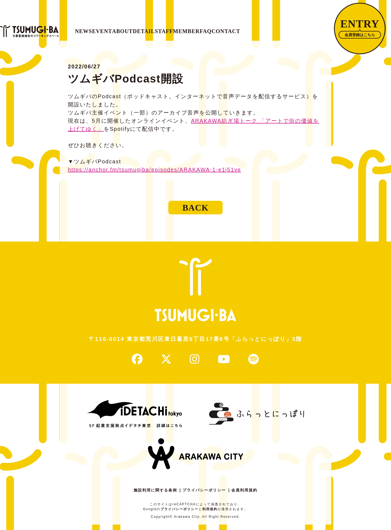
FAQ (306, 28)
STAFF (235, 28)
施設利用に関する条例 (155, 495)
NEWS (96, 28)
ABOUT (164, 28)
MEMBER (272, 28)
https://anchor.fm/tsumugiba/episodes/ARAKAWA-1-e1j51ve (154, 175)
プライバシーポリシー (204, 495)
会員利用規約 (244, 495)
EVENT (129, 28)
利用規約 (209, 514)
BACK (195, 213)
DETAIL (200, 28)
